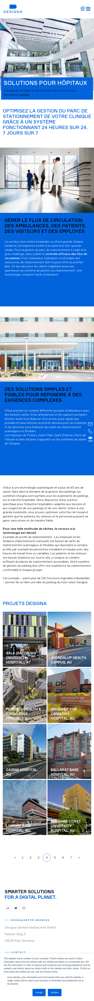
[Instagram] (24, 908)
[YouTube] (16, 908)
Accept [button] (39, 992)
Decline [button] (54, 992)
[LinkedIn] (8, 908)
